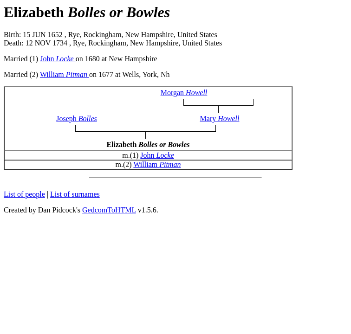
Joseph (76, 118)
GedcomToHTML (109, 210)
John (57, 59)
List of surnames (75, 194)
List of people (24, 194)
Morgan (184, 92)
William (64, 74)
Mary (220, 118)
